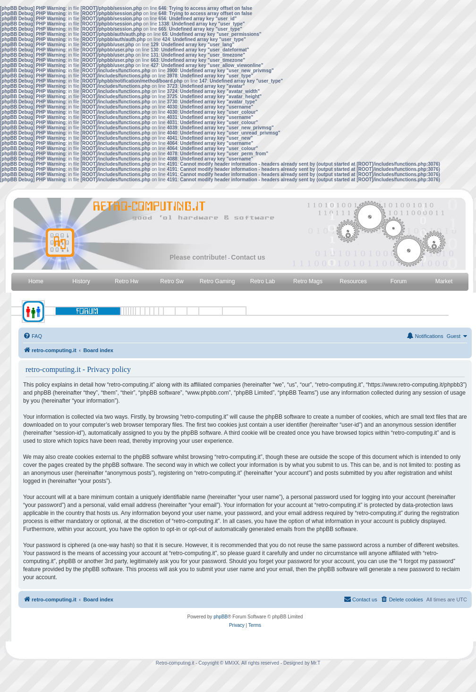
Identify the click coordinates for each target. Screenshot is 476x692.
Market (444, 281)
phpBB (220, 616)
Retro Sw (171, 281)
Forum (399, 281)
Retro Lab (262, 281)
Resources (353, 281)
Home (35, 281)
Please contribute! (198, 257)
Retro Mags (308, 281)
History (81, 281)
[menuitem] (32, 336)
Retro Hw (126, 281)
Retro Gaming (217, 281)
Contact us (248, 257)
